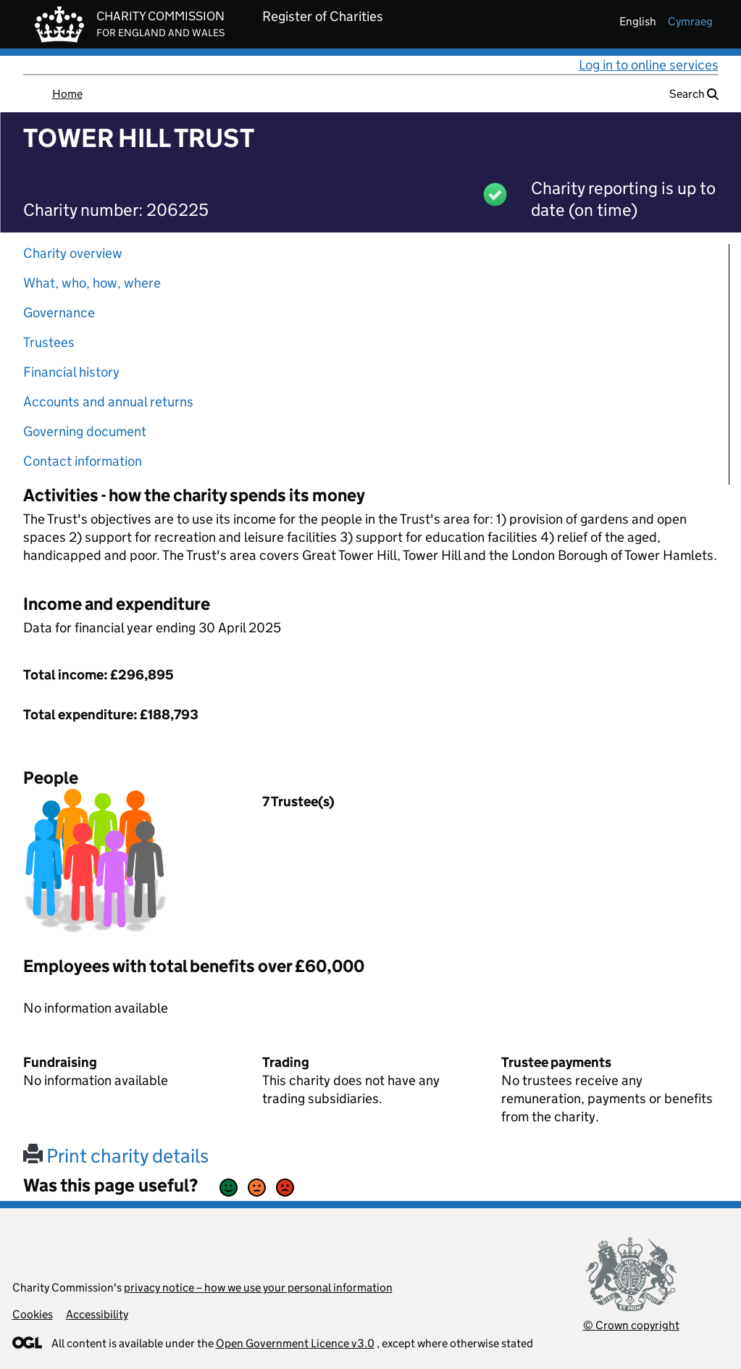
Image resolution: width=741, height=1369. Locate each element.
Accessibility (97, 1314)
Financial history (71, 372)
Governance (59, 312)
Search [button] (694, 94)
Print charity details (116, 1156)
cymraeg (690, 21)
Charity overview (72, 253)
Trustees (49, 342)
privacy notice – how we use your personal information (258, 1287)
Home (67, 94)
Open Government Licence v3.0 (295, 1343)
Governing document (84, 431)
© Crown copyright (631, 1325)
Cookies (32, 1314)
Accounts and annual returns (108, 401)
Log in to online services (649, 64)
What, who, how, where (92, 283)
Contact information (82, 461)
